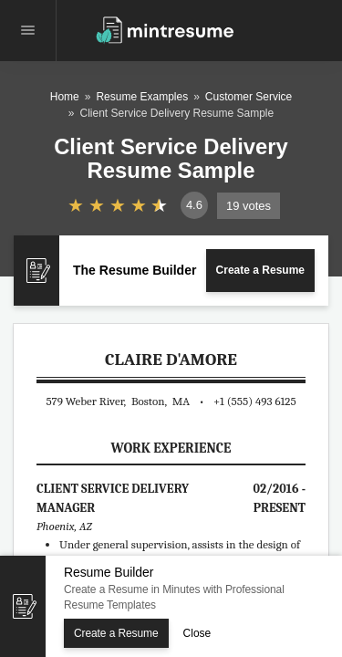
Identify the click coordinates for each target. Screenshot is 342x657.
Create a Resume (260, 270)
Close (197, 633)
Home (64, 96)
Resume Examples (142, 96)
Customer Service (248, 96)
